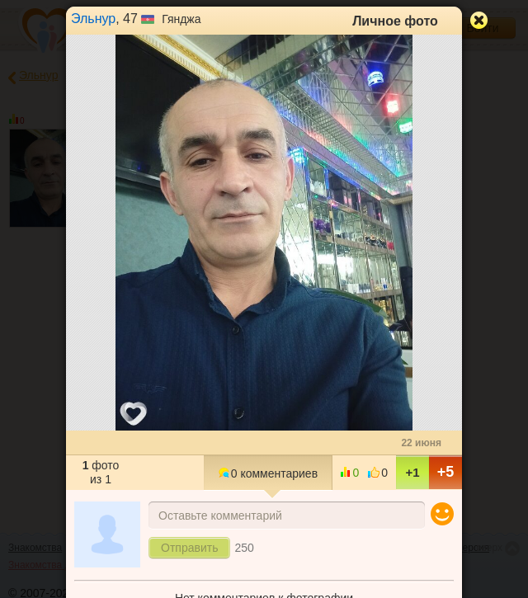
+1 (412, 472)
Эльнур (93, 19)
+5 (446, 472)
